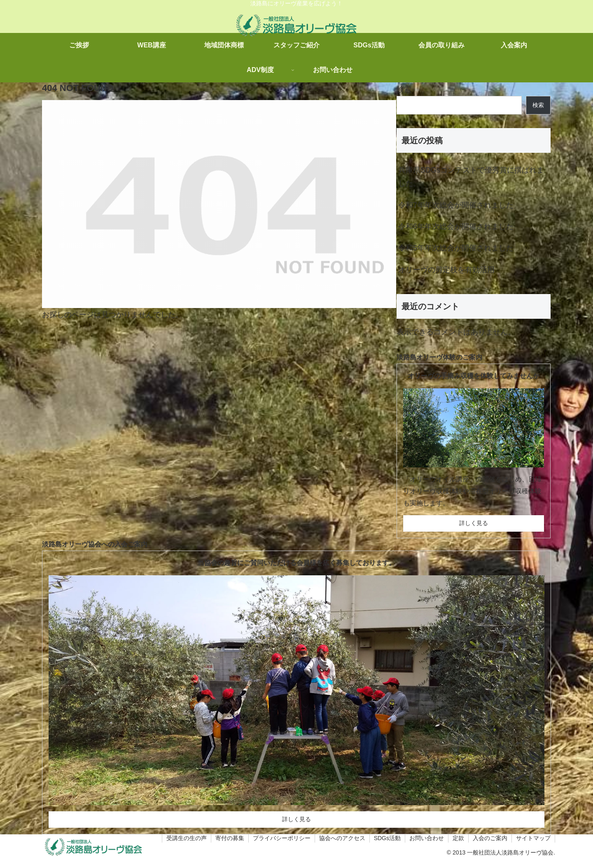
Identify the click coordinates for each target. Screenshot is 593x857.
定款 (458, 838)
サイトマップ (533, 838)
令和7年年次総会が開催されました (456, 205)
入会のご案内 (490, 838)
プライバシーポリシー (282, 838)
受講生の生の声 (186, 838)
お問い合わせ (426, 838)
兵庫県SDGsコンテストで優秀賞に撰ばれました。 (471, 176)
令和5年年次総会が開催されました (456, 248)
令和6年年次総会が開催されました (456, 226)
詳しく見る (473, 523)
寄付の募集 (229, 838)
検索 (404, 89)
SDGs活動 (387, 838)
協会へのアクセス (342, 838)
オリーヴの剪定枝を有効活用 (446, 270)
